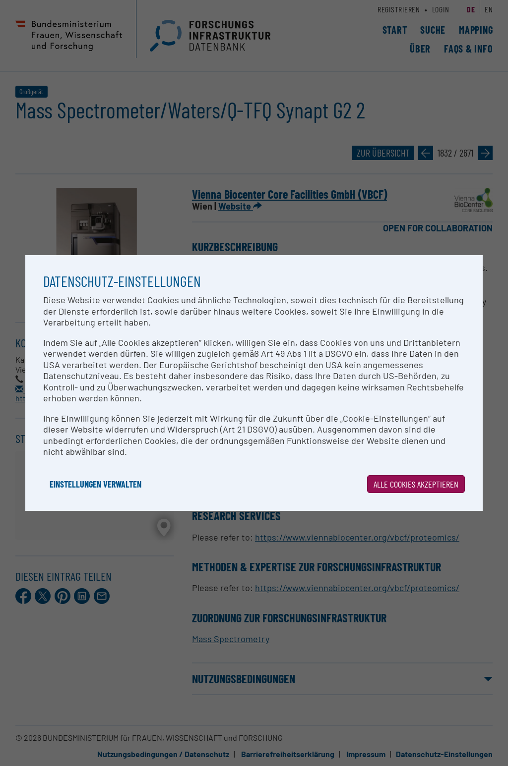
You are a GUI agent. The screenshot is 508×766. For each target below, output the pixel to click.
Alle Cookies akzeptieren (416, 484)
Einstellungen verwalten (95, 484)
